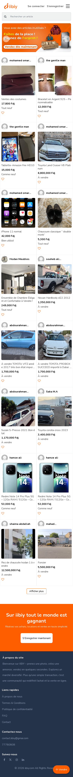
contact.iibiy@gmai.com (15, 738)
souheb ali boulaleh (52, 259)
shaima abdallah (20, 524)
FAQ (4, 715)
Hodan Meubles (19, 259)
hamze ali (16, 457)
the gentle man (55, 60)
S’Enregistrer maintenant (37, 638)
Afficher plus (36, 591)
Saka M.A (52, 391)
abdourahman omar (18, 325)
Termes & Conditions (13, 703)
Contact (6, 722)
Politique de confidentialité (17, 709)
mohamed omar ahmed (19, 60)
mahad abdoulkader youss (54, 524)
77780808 (8, 745)
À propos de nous (12, 696)
